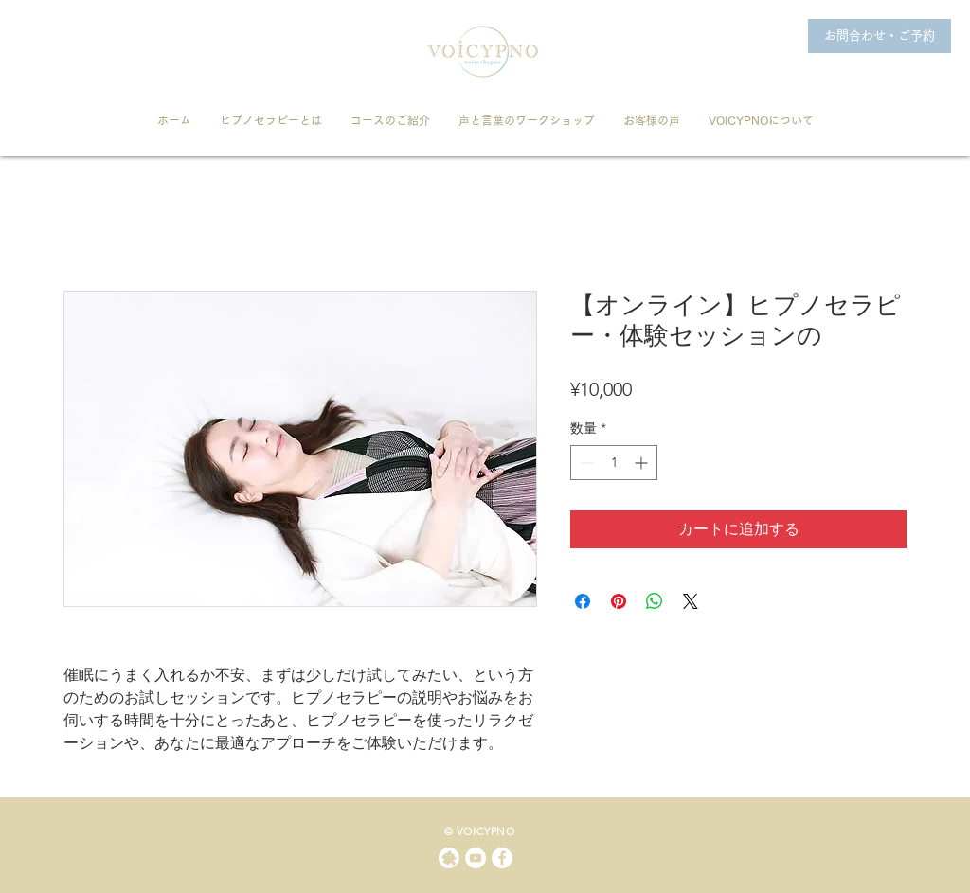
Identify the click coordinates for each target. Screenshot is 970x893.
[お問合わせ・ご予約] (879, 36)
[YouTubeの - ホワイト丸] (475, 858)
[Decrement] (585, 462)
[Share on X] (690, 601)
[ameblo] (449, 858)
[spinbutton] (614, 462)
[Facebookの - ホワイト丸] (502, 858)
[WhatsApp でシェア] (654, 601)
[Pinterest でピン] (618, 601)
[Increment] (643, 462)
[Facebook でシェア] (582, 601)
